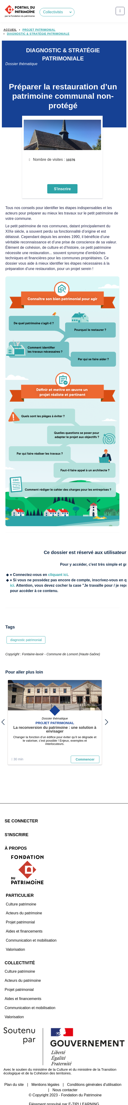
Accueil (10, 30)
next (106, 726)
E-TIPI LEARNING (83, 1093)
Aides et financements (24, 920)
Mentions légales (45, 1073)
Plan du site (14, 1073)
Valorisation (15, 938)
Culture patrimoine (21, 893)
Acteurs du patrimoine (24, 902)
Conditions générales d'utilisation (94, 1073)
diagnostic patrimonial (26, 645)
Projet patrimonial (20, 911)
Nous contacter (65, 1078)
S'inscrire (62, 194)
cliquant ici (58, 580)
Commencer (85, 764)
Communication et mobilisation (31, 929)
